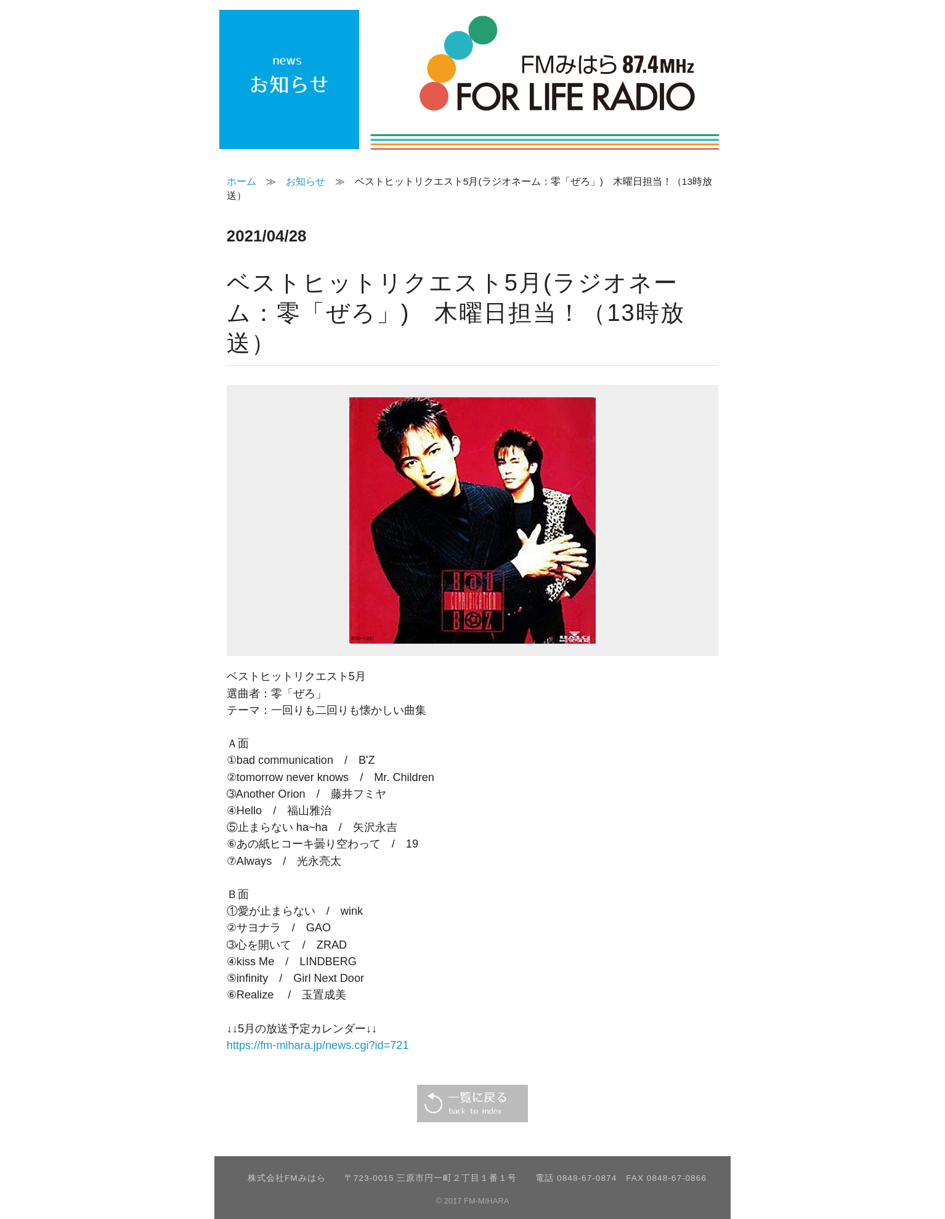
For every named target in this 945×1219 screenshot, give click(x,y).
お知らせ (305, 181)
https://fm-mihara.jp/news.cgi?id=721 (318, 1045)
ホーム (241, 181)
